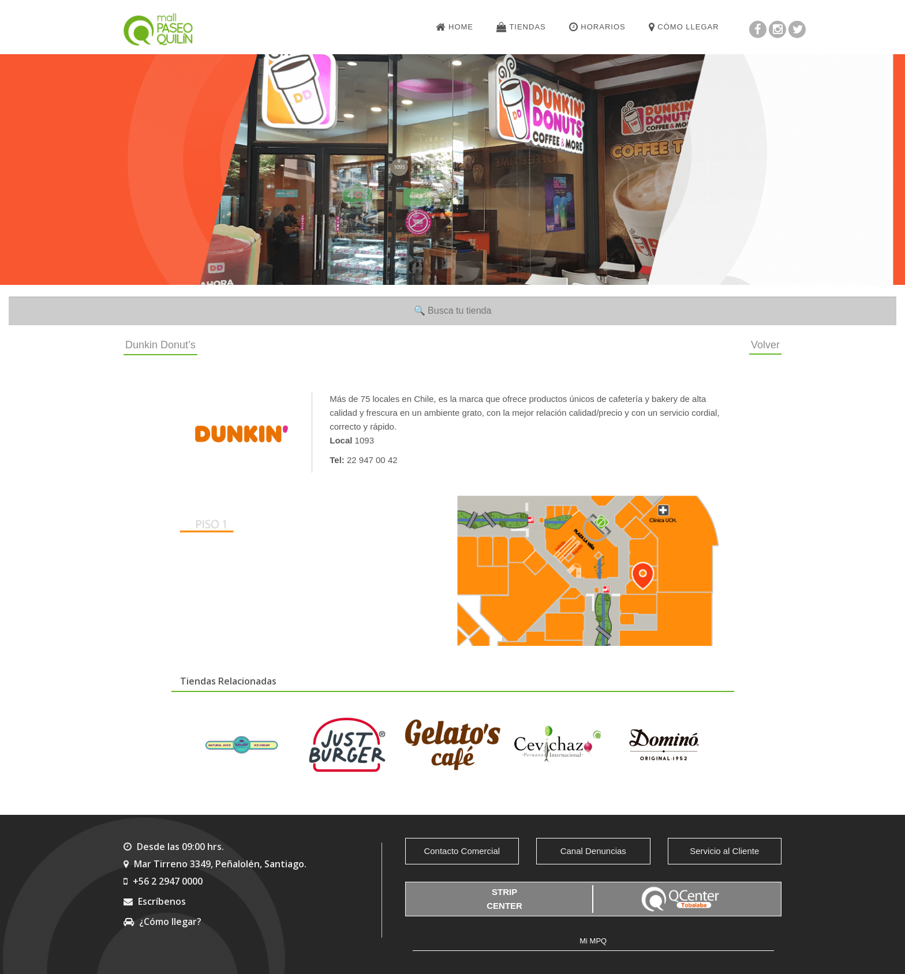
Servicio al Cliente (724, 851)
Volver (765, 345)
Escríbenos (155, 901)
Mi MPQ (593, 941)
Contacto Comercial (462, 851)
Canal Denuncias (593, 851)
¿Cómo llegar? (162, 921)
